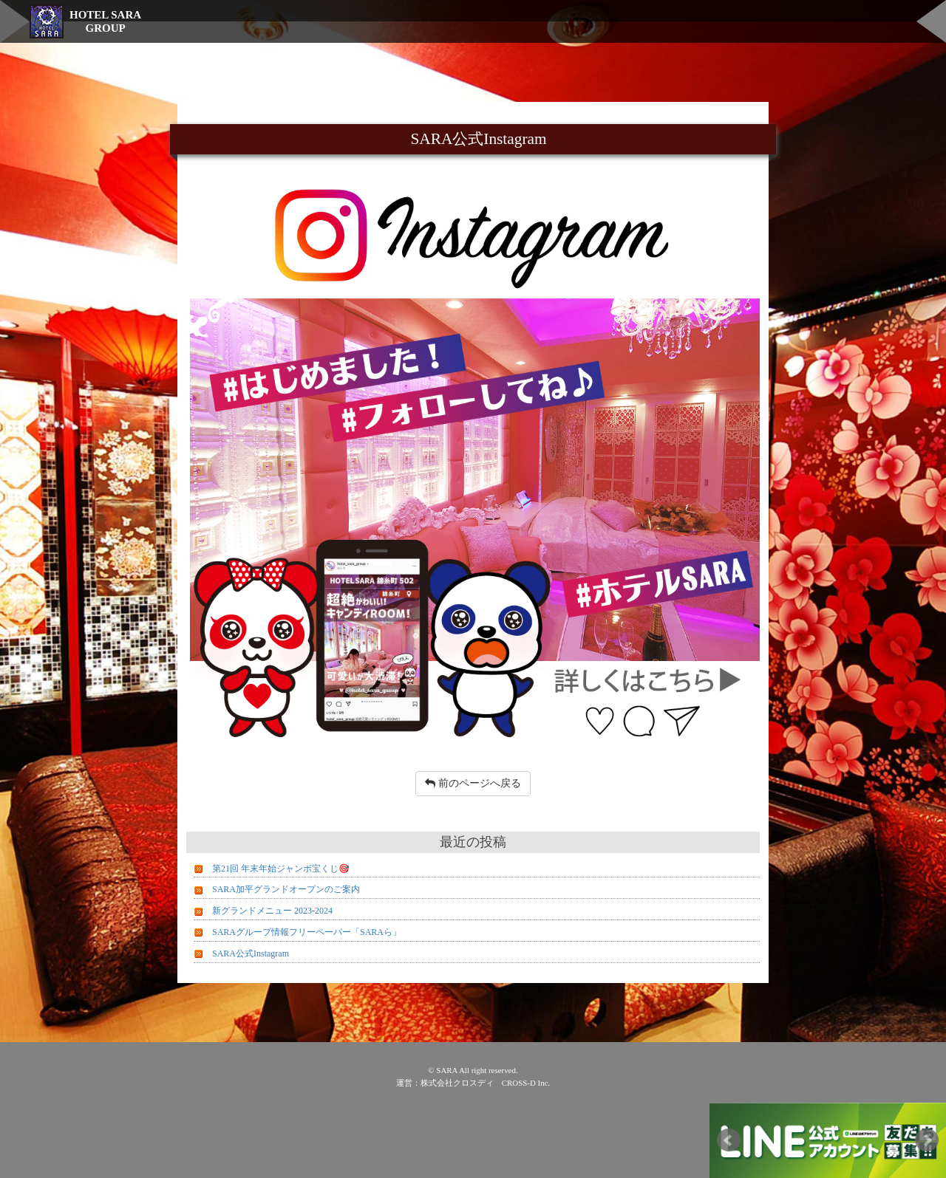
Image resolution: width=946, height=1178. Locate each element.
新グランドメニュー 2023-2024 (272, 910)
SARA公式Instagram (250, 953)
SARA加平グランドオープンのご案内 (286, 889)
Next (927, 1140)
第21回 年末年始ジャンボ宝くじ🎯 (281, 868)
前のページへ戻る (473, 783)
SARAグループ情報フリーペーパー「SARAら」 (306, 932)
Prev (729, 1140)
